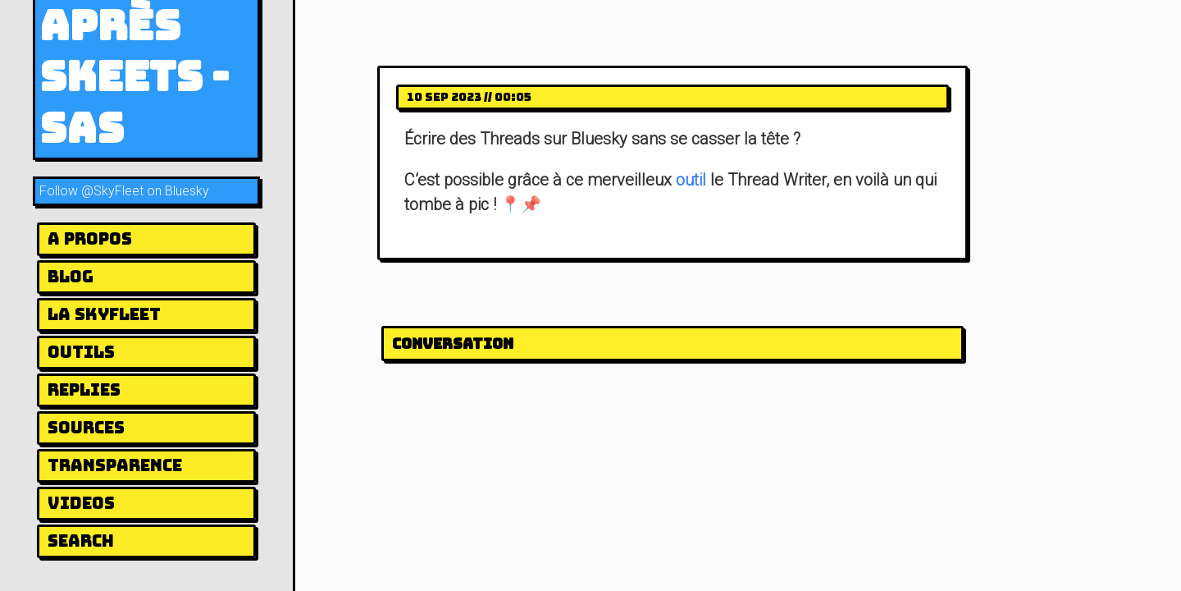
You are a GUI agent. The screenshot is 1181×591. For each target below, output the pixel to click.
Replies (84, 390)
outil (691, 180)
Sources (86, 427)
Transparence (115, 465)
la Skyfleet (104, 314)
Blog (70, 276)
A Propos (90, 239)
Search (81, 541)
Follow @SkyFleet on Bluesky (124, 191)
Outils (81, 352)
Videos (81, 503)
